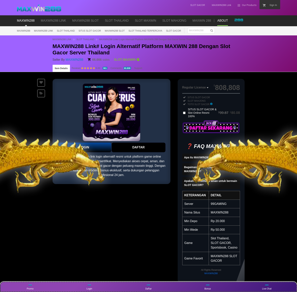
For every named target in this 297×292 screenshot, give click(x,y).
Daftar (148, 286)
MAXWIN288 (23, 30)
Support (138, 68)
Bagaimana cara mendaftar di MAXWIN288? (202, 169)
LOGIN (84, 147)
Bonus (207, 286)
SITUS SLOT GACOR (90, 30)
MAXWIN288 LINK (43, 30)
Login (89, 286)
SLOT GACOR (173, 30)
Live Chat (267, 286)
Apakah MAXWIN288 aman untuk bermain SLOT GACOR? (210, 182)
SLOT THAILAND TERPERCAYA (145, 30)
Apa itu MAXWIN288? (197, 157)
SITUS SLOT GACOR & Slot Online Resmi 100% (214, 113)
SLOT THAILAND (66, 30)
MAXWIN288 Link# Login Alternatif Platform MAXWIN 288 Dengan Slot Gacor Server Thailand (147, 39)
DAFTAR (138, 147)
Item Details (61, 68)
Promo (30, 286)
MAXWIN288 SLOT (115, 30)
